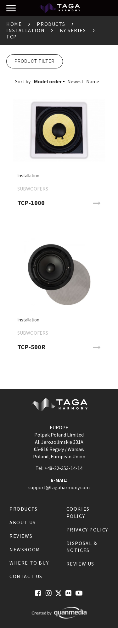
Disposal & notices (81, 547)
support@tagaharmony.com (59, 487)
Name (92, 81)
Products (51, 24)
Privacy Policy (87, 529)
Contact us (25, 576)
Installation (25, 30)
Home (14, 24)
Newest (75, 81)
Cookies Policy (78, 512)
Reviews (20, 536)
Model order (48, 81)
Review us (80, 564)
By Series (73, 30)
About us (22, 522)
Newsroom (24, 549)
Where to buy (29, 563)
